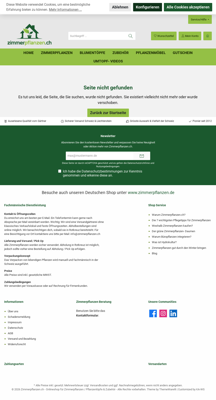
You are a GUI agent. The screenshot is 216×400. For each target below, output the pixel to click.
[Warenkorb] (207, 36)
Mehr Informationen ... (65, 10)
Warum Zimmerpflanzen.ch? (168, 214)
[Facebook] (153, 313)
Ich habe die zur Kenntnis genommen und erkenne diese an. (102, 173)
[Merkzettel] (164, 36)
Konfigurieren (147, 7)
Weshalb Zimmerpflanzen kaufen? (172, 225)
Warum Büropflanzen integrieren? (171, 236)
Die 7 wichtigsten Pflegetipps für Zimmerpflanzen (181, 220)
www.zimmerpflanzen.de (151, 192)
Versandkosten (99, 385)
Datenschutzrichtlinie (138, 163)
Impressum (15, 322)
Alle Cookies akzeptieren (188, 7)
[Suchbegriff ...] (97, 36)
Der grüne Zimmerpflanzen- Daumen (173, 231)
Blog (154, 253)
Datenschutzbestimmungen (102, 171)
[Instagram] (163, 313)
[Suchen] (131, 36)
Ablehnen (120, 7)
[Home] (28, 52)
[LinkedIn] (173, 313)
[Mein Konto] (190, 36)
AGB (10, 333)
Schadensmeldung (19, 316)
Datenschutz (15, 327)
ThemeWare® (167, 389)
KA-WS (200, 389)
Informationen (13, 302)
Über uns (13, 311)
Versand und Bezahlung (22, 338)
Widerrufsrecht (17, 344)
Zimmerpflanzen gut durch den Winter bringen (179, 247)
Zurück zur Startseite (108, 112)
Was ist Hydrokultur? (164, 242)
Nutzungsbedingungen (107, 166)
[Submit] (141, 156)
